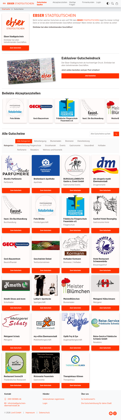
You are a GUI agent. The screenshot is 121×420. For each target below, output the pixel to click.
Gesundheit (89, 146)
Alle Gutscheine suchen (100, 134)
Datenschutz (44, 413)
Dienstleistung (83, 141)
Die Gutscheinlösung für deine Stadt (96, 403)
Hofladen (102, 146)
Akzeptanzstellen (60, 2)
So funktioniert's (88, 399)
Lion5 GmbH (16, 413)
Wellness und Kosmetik (52, 150)
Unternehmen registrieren (53, 399)
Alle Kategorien (23, 141)
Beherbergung (40, 141)
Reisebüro (34, 150)
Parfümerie (21, 150)
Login (98, 2)
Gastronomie (75, 146)
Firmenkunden (88, 2)
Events (62, 146)
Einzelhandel (50, 146)
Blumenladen (55, 141)
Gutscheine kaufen (42, 3)
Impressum (30, 413)
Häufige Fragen (72, 3)
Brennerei (69, 141)
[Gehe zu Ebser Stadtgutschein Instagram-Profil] (115, 413)
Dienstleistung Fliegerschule (29, 146)
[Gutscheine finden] (112, 3)
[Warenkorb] (117, 3)
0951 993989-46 (12, 399)
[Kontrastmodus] (108, 3)
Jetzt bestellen (90, 76)
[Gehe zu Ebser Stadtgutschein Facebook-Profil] (111, 413)
